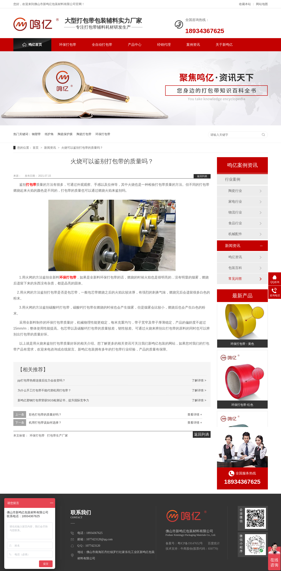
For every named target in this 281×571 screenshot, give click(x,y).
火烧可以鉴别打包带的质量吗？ (82, 147)
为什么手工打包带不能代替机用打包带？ (44, 390)
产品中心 (134, 44)
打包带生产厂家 (57, 435)
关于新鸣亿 (224, 44)
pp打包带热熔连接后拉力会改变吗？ (42, 380)
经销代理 (164, 44)
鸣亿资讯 (235, 257)
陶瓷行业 (235, 191)
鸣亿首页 (32, 44)
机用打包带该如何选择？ (45, 422)
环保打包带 (67, 44)
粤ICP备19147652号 (190, 543)
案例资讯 (193, 44)
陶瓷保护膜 (65, 134)
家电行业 (235, 201)
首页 (36, 147)
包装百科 (235, 268)
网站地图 (262, 4)
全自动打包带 (102, 44)
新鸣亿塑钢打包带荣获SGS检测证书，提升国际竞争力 (53, 400)
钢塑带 (36, 134)
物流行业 (235, 212)
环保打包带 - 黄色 (242, 344)
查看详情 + (194, 414)
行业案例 (232, 179)
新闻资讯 (50, 147)
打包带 (31, 184)
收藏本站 (245, 4)
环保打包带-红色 (242, 405)
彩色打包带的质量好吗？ (45, 414)
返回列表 (202, 176)
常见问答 (235, 278)
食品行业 (235, 223)
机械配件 (235, 234)
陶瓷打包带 (84, 134)
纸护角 (49, 134)
